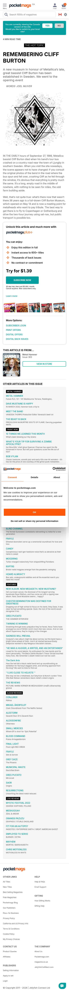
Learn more (11, 296)
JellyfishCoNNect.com (44, 967)
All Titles (6, 882)
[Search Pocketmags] (6, 15)
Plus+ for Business (11, 913)
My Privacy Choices (11, 939)
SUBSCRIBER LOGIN (16, 325)
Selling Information (11, 970)
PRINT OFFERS (13, 330)
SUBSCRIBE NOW (22, 280)
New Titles (7, 887)
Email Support (40, 887)
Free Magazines (9, 897)
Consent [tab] (12, 477)
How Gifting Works (42, 901)
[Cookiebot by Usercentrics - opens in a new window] (52, 469)
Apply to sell (8, 976)
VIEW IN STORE (44, 364)
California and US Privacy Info (15, 923)
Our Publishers (9, 908)
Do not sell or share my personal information (34, 521)
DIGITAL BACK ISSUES (17, 339)
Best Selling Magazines (13, 892)
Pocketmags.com (42, 957)
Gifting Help (40, 906)
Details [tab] (34, 477)
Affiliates (6, 957)
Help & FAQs (40, 882)
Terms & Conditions (11, 929)
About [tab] (57, 477)
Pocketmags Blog (10, 902)
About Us (38, 951)
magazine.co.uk (41, 962)
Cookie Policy (8, 934)
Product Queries (10, 951)
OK (34, 512)
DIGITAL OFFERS (14, 334)
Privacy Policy (9, 918)
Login (5, 981)
